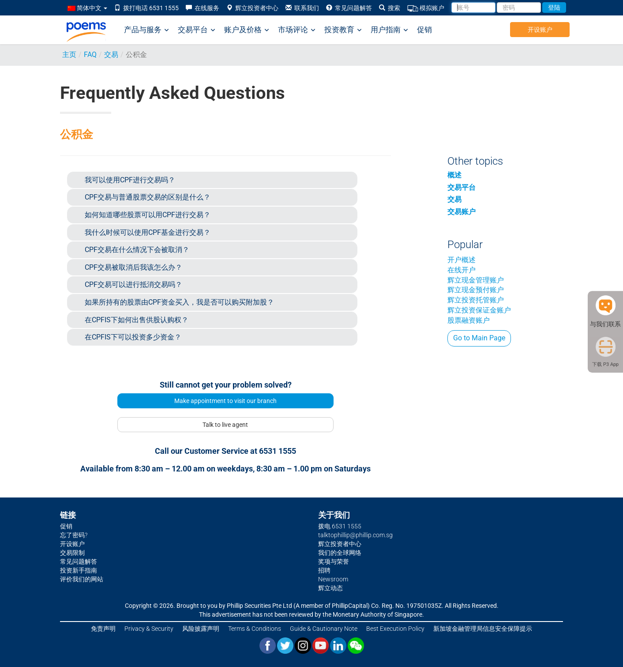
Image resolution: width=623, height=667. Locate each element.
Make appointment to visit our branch (225, 400)
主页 (69, 54)
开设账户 (540, 29)
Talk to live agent (225, 424)
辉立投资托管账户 (475, 300)
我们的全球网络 (339, 552)
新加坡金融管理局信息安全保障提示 (482, 628)
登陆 (554, 7)
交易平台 (196, 29)
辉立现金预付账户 (475, 290)
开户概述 (461, 260)
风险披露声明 (200, 628)
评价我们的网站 (81, 579)
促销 (424, 29)
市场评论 (296, 29)
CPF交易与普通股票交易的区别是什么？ (147, 197)
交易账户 (461, 211)
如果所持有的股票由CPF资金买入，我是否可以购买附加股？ (179, 302)
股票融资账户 (468, 320)
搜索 (389, 7)
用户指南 (389, 29)
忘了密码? (73, 535)
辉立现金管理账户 (475, 280)
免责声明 (103, 628)
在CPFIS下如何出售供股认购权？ (136, 320)
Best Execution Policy (395, 628)
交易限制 (72, 552)
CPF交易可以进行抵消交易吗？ (133, 284)
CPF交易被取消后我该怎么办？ (133, 267)
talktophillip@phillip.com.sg (355, 535)
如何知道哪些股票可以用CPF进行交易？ (147, 215)
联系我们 (302, 7)
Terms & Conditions (254, 628)
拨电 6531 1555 (339, 526)
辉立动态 (330, 588)
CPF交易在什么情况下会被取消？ (137, 249)
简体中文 (87, 7)
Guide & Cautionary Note (323, 628)
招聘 (324, 570)
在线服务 (202, 7)
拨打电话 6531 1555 (146, 7)
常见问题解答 (349, 7)
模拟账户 (425, 8)
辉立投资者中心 (252, 7)
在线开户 (461, 270)
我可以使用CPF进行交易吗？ (130, 180)
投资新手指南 (78, 570)
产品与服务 (146, 29)
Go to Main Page (479, 338)
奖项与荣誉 (333, 561)
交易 (111, 54)
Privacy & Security (148, 628)
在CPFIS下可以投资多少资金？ (133, 337)
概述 (454, 175)
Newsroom (333, 579)
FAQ (90, 54)
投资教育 (343, 29)
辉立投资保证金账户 (479, 310)
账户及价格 (246, 29)
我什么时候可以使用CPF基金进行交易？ (147, 232)
